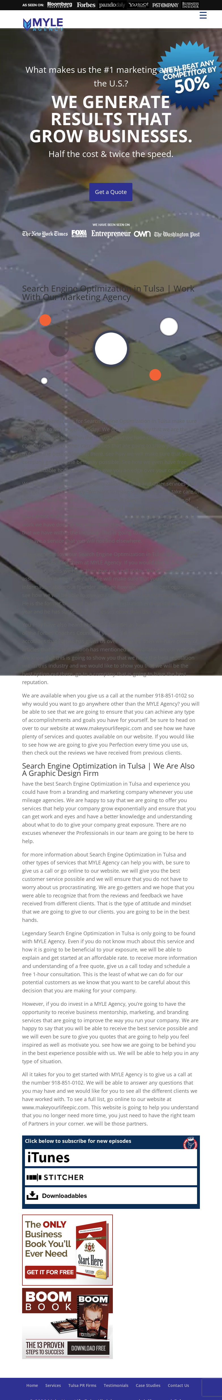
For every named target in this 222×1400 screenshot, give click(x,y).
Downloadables (111, 1195)
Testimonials (116, 1385)
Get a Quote (111, 192)
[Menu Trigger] (203, 15)
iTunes (111, 1157)
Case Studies (148, 1385)
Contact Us (178, 1385)
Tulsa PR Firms (82, 1385)
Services (53, 1385)
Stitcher (111, 1176)
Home (32, 1385)
